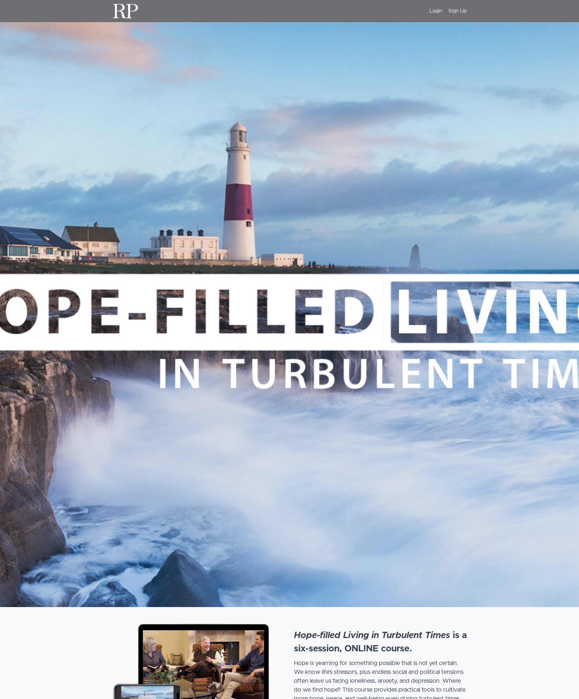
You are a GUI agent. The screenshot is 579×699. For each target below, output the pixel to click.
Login (435, 11)
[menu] (445, 11)
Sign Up (457, 11)
